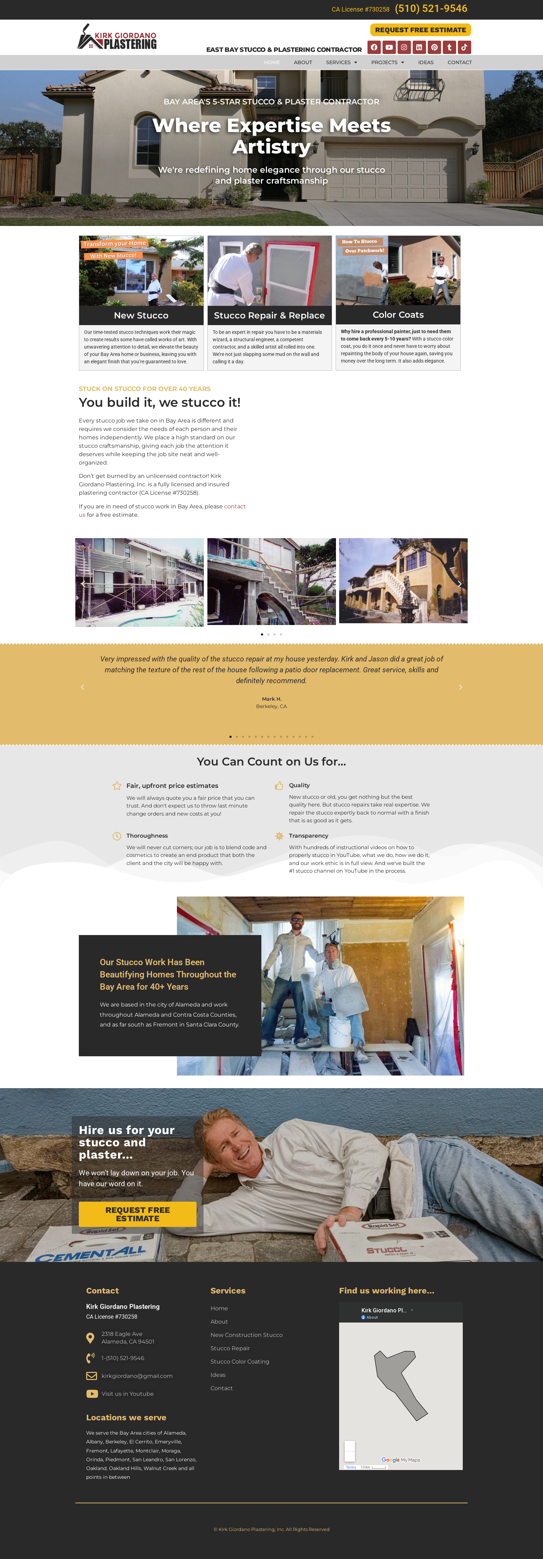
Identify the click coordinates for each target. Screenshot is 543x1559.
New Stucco (141, 315)
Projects (387, 62)
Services (341, 62)
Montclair (147, 1451)
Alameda (174, 1433)
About (303, 62)
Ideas (426, 62)
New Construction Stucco (247, 1335)
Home (272, 62)
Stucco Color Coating (240, 1361)
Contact (460, 62)
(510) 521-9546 (431, 8)
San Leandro (147, 1459)
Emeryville (168, 1441)
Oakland (96, 1468)
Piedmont (117, 1459)
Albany (94, 1441)
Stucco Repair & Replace (269, 315)
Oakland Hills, (126, 1468)
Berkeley (116, 1441)
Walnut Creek (160, 1468)
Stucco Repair (230, 1348)
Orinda (94, 1459)
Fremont (97, 1451)
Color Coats (398, 314)
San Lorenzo (180, 1459)
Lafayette (121, 1451)
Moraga (170, 1451)
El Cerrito (140, 1441)
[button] (83, 583)
